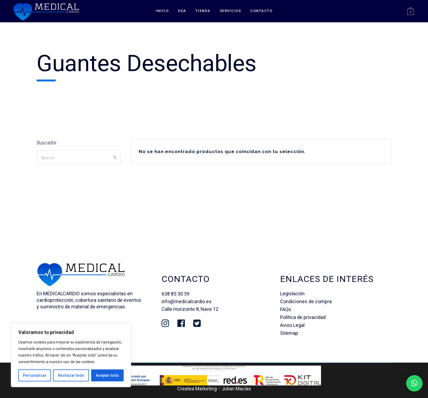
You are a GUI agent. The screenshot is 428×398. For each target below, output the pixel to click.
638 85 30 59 (175, 294)
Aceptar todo (107, 375)
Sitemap (289, 333)
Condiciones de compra (306, 301)
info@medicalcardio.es (187, 301)
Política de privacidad (303, 317)
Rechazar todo (71, 375)
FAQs (285, 309)
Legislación (292, 293)
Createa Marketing (197, 388)
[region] (71, 355)
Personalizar (34, 375)
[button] (414, 383)
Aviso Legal (292, 325)
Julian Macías (236, 388)
